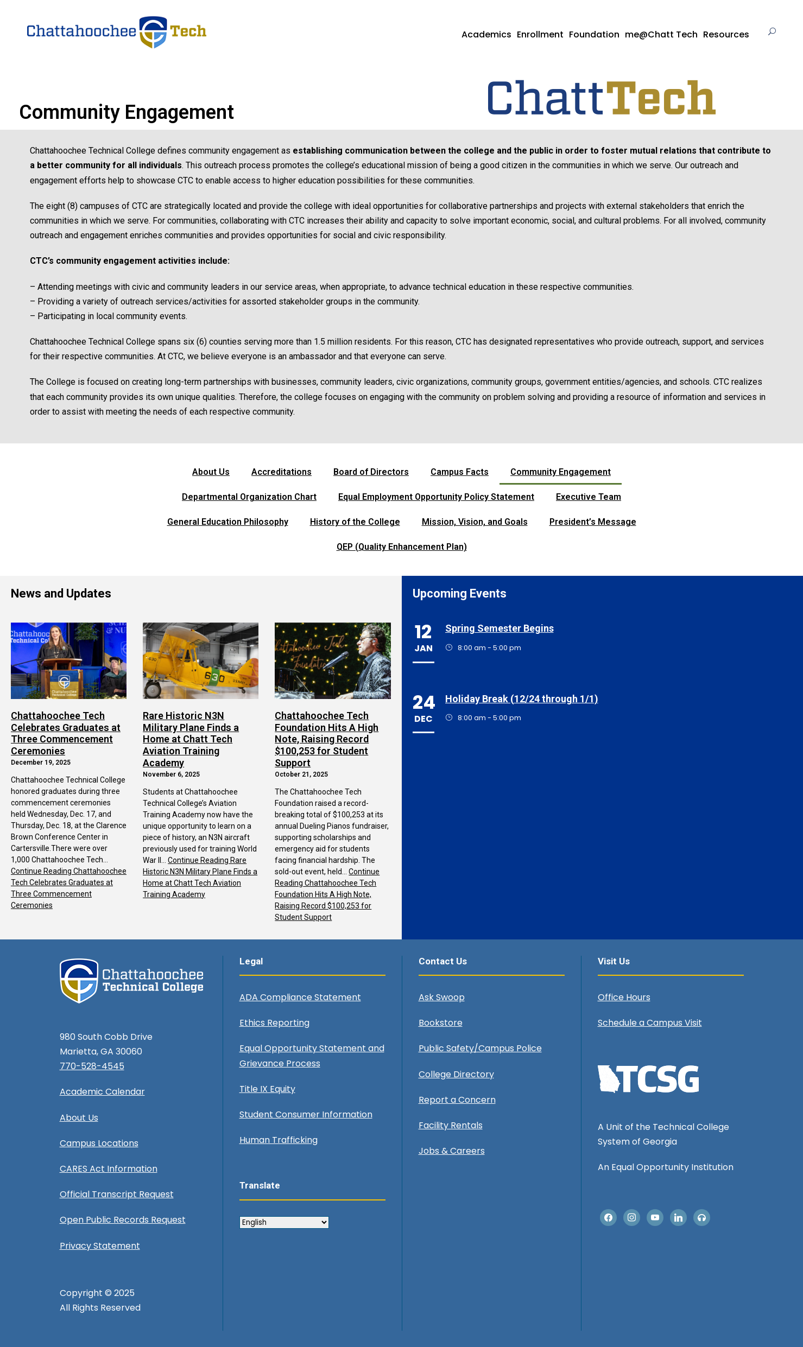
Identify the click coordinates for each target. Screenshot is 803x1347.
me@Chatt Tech (661, 34)
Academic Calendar (102, 1091)
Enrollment (540, 34)
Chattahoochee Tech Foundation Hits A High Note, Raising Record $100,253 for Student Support (326, 739)
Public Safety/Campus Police (480, 1048)
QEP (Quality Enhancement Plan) (402, 547)
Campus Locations (99, 1143)
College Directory (456, 1074)
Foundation (594, 34)
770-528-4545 (92, 1066)
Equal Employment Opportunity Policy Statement (436, 497)
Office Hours (624, 997)
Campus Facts (460, 472)
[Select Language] (284, 1222)
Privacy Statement (100, 1246)
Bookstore (441, 1022)
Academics (486, 34)
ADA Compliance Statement (300, 997)
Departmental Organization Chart (249, 497)
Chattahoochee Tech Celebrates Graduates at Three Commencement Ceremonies (66, 733)
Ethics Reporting (274, 1022)
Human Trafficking (278, 1140)
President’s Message (592, 522)
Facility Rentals (451, 1125)
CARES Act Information (108, 1168)
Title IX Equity (267, 1089)
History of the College (355, 522)
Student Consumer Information (305, 1114)
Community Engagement (560, 472)
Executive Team (588, 497)
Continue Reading (327, 894)
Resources (726, 34)
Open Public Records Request (123, 1219)
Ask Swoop (442, 997)
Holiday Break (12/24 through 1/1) (521, 698)
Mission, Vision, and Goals (475, 522)
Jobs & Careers (452, 1151)
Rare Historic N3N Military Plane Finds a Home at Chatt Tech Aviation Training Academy (191, 739)
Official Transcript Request (117, 1194)
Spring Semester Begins (499, 628)
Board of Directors (371, 472)
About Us (211, 472)
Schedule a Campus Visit (650, 1022)
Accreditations (281, 472)
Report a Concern (457, 1100)
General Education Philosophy (227, 522)
